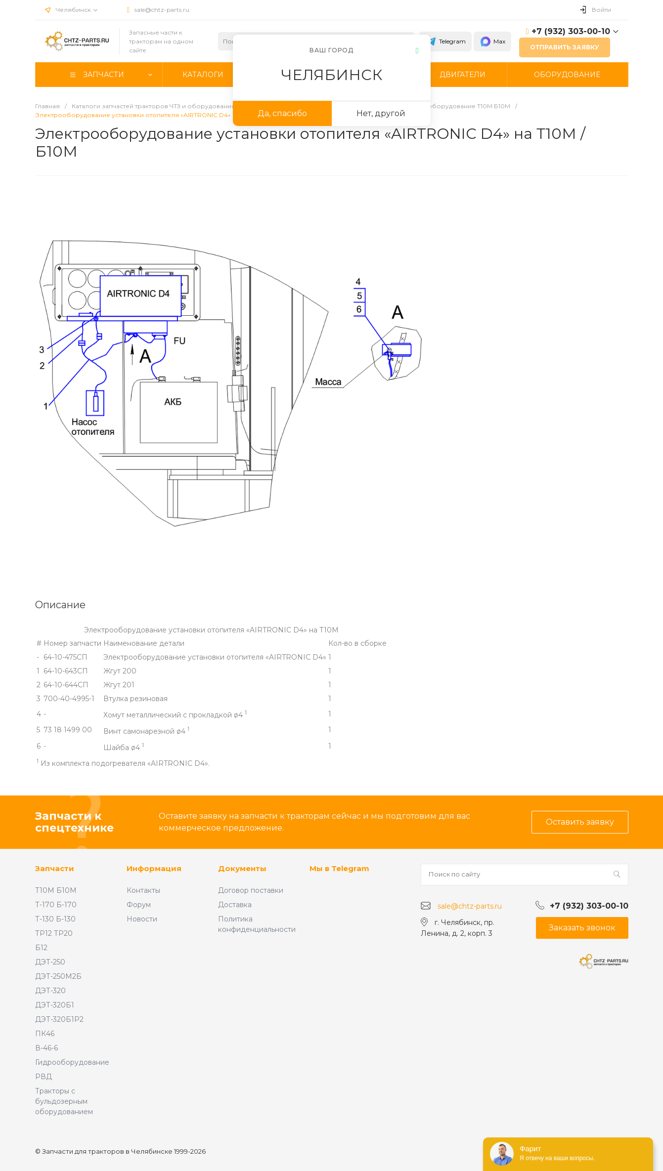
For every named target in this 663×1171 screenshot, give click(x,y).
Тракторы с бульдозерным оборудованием (64, 1101)
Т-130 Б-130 (55, 919)
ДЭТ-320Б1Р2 (59, 1019)
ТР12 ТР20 (54, 933)
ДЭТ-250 (50, 962)
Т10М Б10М (56, 890)
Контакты (143, 890)
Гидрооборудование (72, 1062)
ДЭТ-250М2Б (58, 976)
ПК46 (44, 1033)
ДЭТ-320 (50, 990)
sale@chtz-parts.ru (161, 9)
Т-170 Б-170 (56, 904)
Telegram (445, 41)
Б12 (41, 947)
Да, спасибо (282, 113)
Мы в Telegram (339, 868)
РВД (43, 1076)
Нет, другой (380, 113)
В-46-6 (46, 1048)
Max (492, 41)
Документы (242, 868)
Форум (139, 904)
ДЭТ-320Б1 (54, 1005)
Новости (142, 919)
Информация (154, 868)
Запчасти (54, 868)
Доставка (235, 904)
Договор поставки (250, 890)
